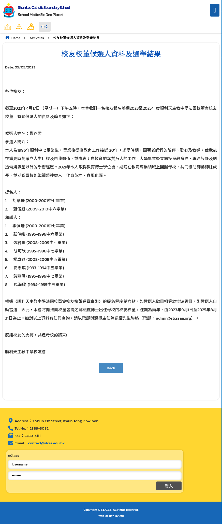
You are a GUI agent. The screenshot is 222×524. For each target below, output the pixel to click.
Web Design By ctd (111, 516)
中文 (44, 26)
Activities (36, 37)
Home (18, 26)
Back (111, 368)
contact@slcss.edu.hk (46, 443)
